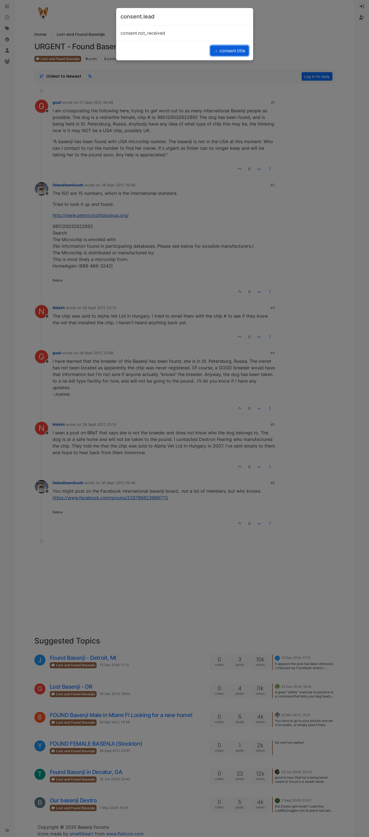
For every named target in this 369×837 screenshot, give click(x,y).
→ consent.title (229, 50)
